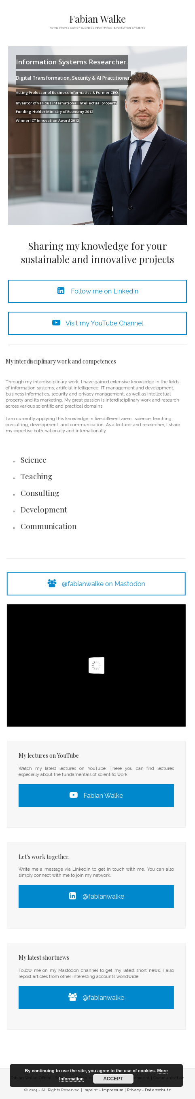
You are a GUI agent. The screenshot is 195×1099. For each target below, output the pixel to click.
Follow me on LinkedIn (97, 291)
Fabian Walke (97, 18)
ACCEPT (113, 1079)
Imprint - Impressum (103, 1090)
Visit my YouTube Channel (97, 323)
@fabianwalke (100, 896)
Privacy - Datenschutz (149, 1090)
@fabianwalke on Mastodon (100, 584)
